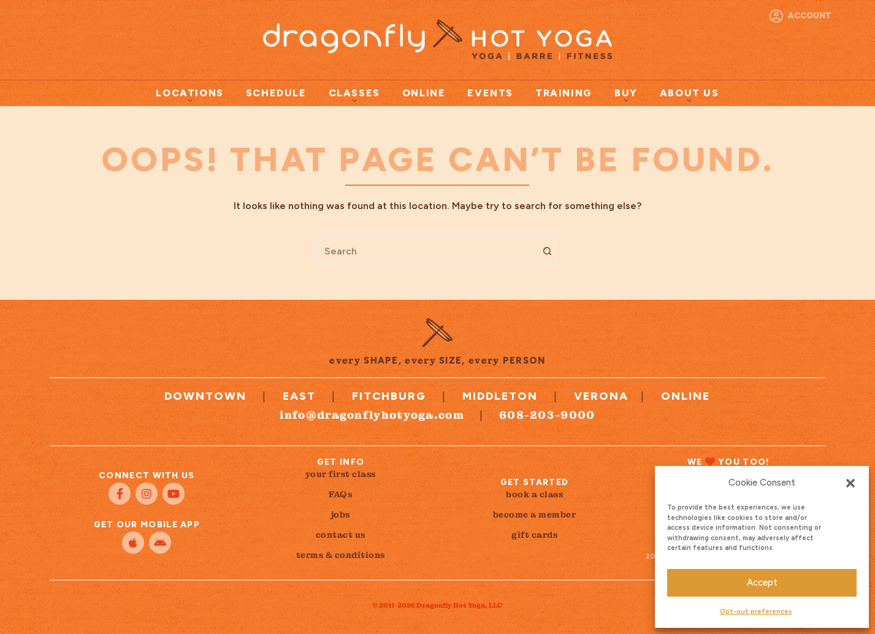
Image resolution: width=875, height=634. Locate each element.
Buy (626, 95)
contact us (340, 534)
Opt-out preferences (756, 612)
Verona (601, 396)
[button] (850, 483)
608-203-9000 (547, 415)
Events (490, 93)
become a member (534, 514)
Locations (189, 95)
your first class (340, 473)
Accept (762, 582)
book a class (534, 494)
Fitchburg (389, 396)
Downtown (205, 396)
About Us (689, 95)
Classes (354, 95)
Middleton (500, 396)
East (299, 396)
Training (563, 93)
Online (424, 93)
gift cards (534, 534)
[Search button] (547, 251)
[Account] (800, 16)
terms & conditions (340, 554)
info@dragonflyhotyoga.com (372, 415)
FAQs (340, 494)
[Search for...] (425, 251)
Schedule (276, 93)
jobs (340, 514)
